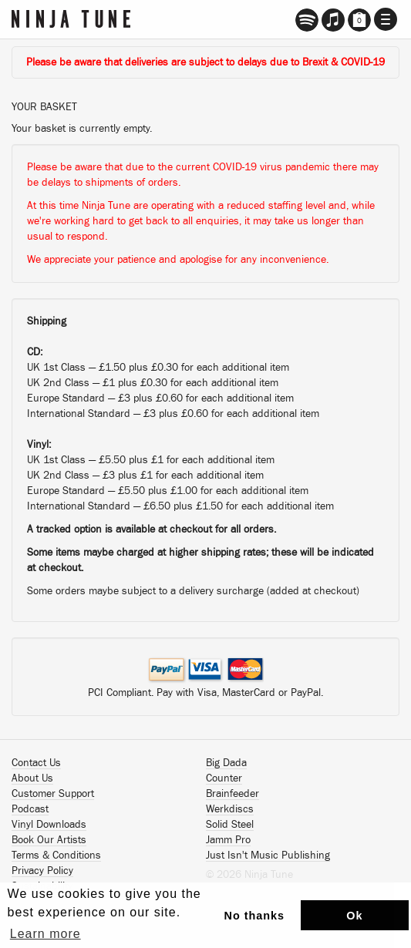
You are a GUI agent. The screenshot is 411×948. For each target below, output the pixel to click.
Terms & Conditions (56, 855)
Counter (224, 778)
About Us (32, 778)
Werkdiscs (230, 809)
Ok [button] (354, 915)
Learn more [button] (45, 933)
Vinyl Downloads (49, 824)
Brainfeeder (232, 793)
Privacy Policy (42, 871)
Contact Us (36, 763)
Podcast (30, 809)
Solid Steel (230, 824)
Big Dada (226, 763)
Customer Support (53, 793)
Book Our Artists (49, 840)
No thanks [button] (254, 915)
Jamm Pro (228, 840)
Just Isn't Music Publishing (268, 855)
